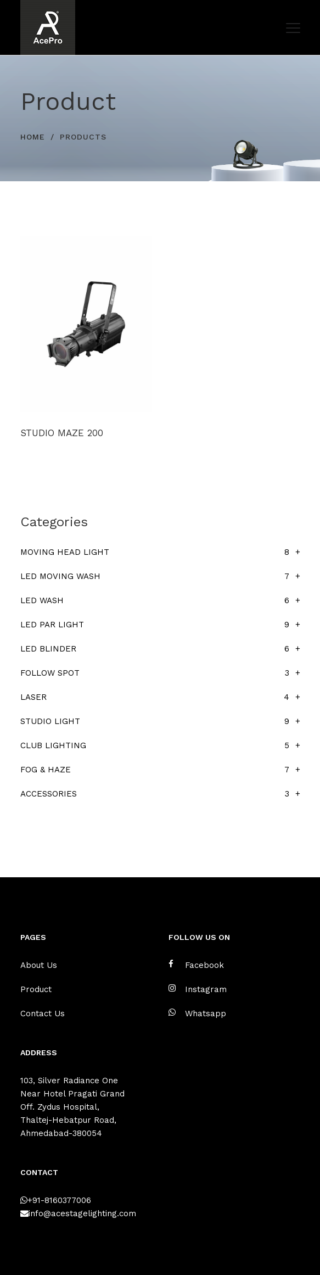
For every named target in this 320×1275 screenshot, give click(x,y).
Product (36, 989)
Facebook (196, 965)
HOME (32, 136)
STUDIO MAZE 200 (61, 432)
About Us (38, 965)
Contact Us (42, 1013)
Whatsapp (197, 1013)
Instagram (198, 989)
